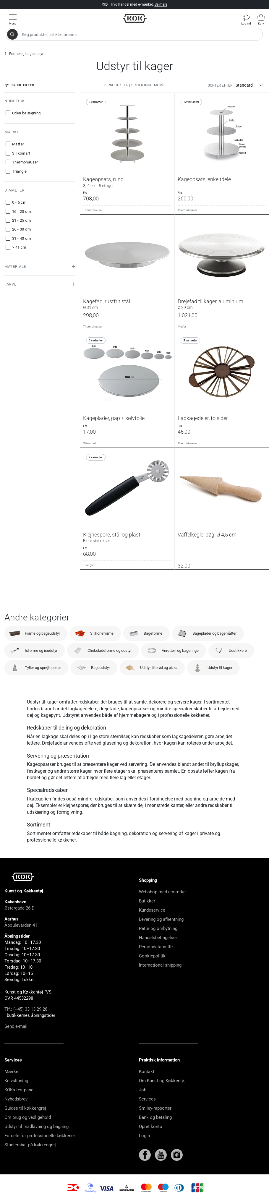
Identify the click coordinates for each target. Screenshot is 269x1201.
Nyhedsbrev (15, 1099)
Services (147, 1099)
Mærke (11, 132)
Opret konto (150, 1126)
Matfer (182, 326)
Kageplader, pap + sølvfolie (114, 418)
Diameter (14, 190)
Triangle (88, 565)
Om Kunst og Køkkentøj (162, 1080)
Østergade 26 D (19, 908)
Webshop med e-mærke (162, 891)
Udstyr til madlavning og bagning (36, 1126)
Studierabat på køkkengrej (30, 1144)
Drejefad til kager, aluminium (222, 304)
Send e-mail (15, 1026)
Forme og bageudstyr (26, 54)
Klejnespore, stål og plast (127, 537)
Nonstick (14, 101)
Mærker (12, 1071)
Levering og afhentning (161, 919)
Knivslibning (16, 1080)
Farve (10, 284)
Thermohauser (92, 210)
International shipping (160, 965)
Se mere (161, 4)
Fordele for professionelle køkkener (39, 1135)
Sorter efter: (221, 85)
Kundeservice (152, 910)
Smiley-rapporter (155, 1108)
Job (142, 1090)
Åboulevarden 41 (20, 925)
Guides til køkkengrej (25, 1108)
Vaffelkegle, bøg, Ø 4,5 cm (207, 534)
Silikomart (89, 443)
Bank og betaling (155, 1117)
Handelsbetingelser (158, 937)
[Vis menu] (13, 19)
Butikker (147, 901)
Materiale (15, 266)
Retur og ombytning (158, 928)
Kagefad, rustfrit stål (127, 304)
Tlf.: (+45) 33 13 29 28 (25, 1009)
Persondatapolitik (156, 946)
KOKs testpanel (19, 1090)
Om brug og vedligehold (27, 1117)
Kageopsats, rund (127, 182)
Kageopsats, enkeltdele (204, 179)
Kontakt (146, 1071)
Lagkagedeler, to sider (203, 418)
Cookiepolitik (152, 956)
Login (144, 1135)
